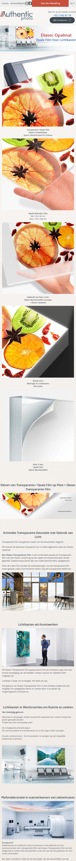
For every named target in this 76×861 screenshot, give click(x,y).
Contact (5, 3)
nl (72, 3)
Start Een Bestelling (50, 3)
